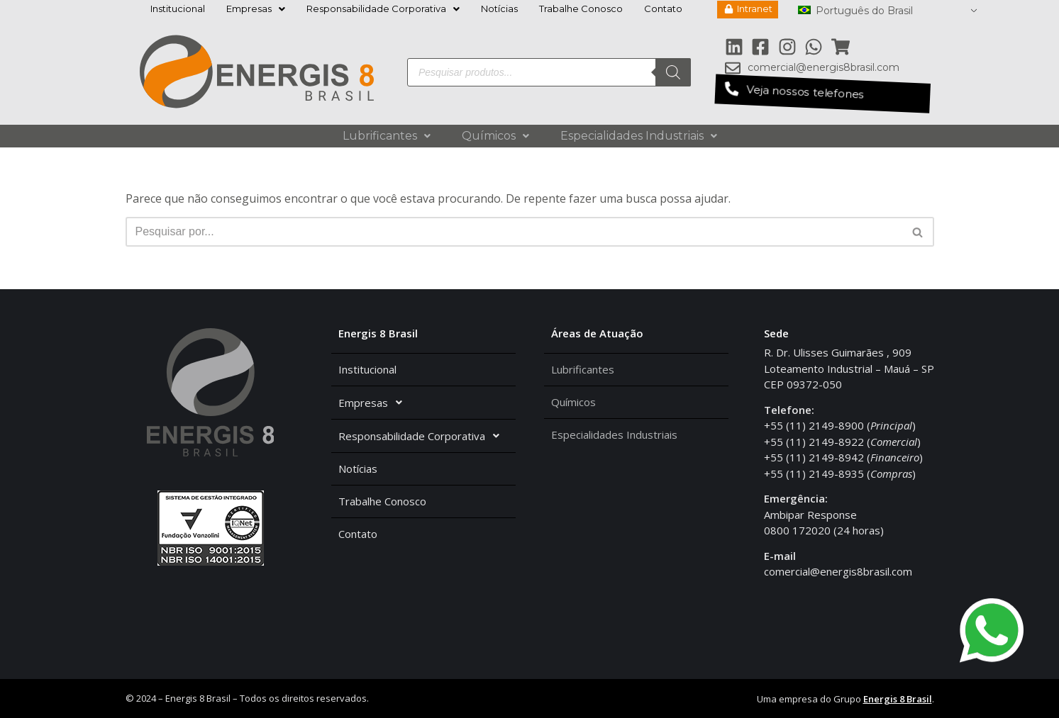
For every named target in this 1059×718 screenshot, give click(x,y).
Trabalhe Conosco (581, 8)
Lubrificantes (387, 135)
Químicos (495, 135)
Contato (663, 8)
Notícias (499, 8)
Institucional (177, 8)
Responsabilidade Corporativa (383, 8)
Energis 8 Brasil (897, 698)
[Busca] (514, 232)
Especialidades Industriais (638, 135)
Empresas (255, 8)
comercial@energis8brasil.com (838, 571)
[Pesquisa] (673, 72)
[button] (822, 93)
